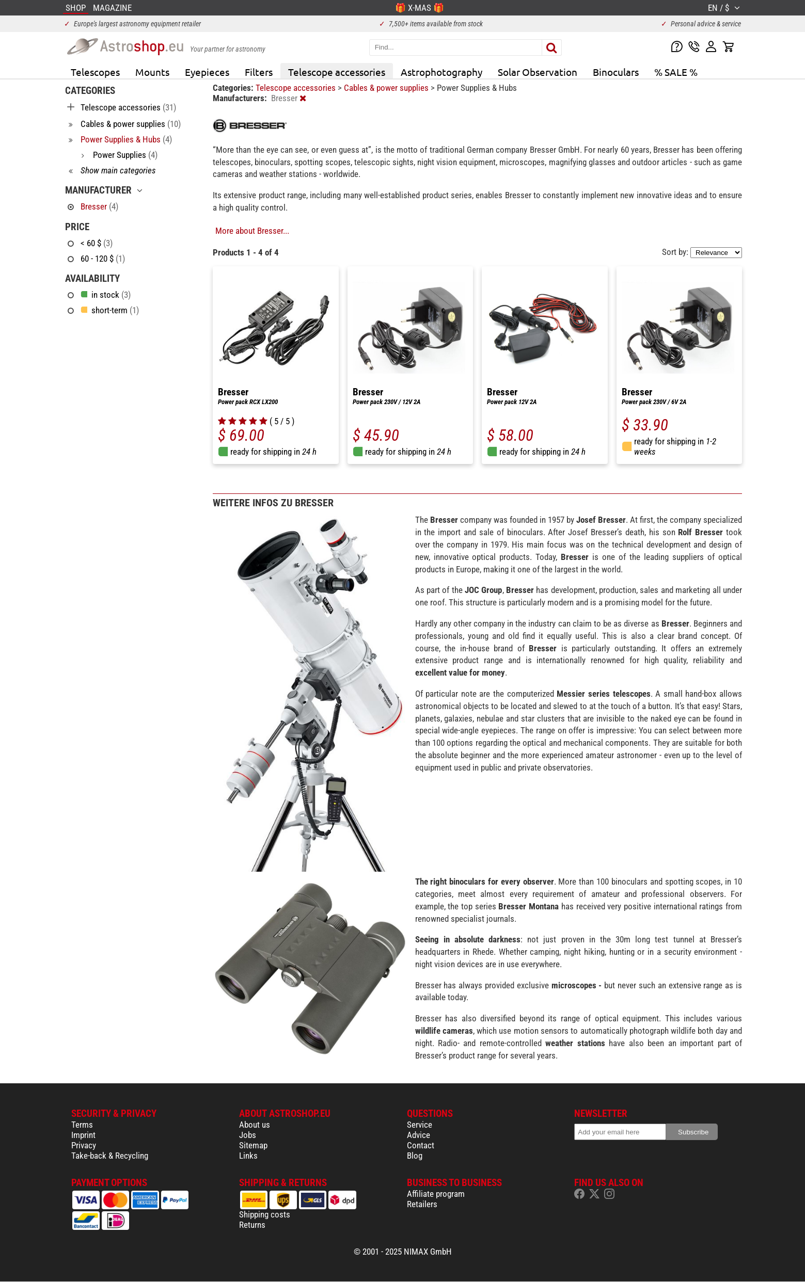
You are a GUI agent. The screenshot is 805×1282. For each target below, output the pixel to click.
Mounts (152, 72)
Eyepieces (207, 72)
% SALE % (676, 72)
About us (254, 1124)
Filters (259, 72)
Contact (420, 1145)
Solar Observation (537, 72)
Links (248, 1155)
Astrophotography (441, 72)
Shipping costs (264, 1214)
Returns (252, 1225)
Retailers (422, 1204)
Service (419, 1124)
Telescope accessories (336, 72)
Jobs (247, 1135)
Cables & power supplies (387, 88)
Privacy (83, 1145)
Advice (418, 1135)
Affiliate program (436, 1194)
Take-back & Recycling (109, 1155)
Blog (414, 1155)
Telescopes (95, 72)
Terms (82, 1124)
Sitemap (253, 1145)
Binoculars (616, 72)
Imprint (83, 1135)
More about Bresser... (252, 231)
